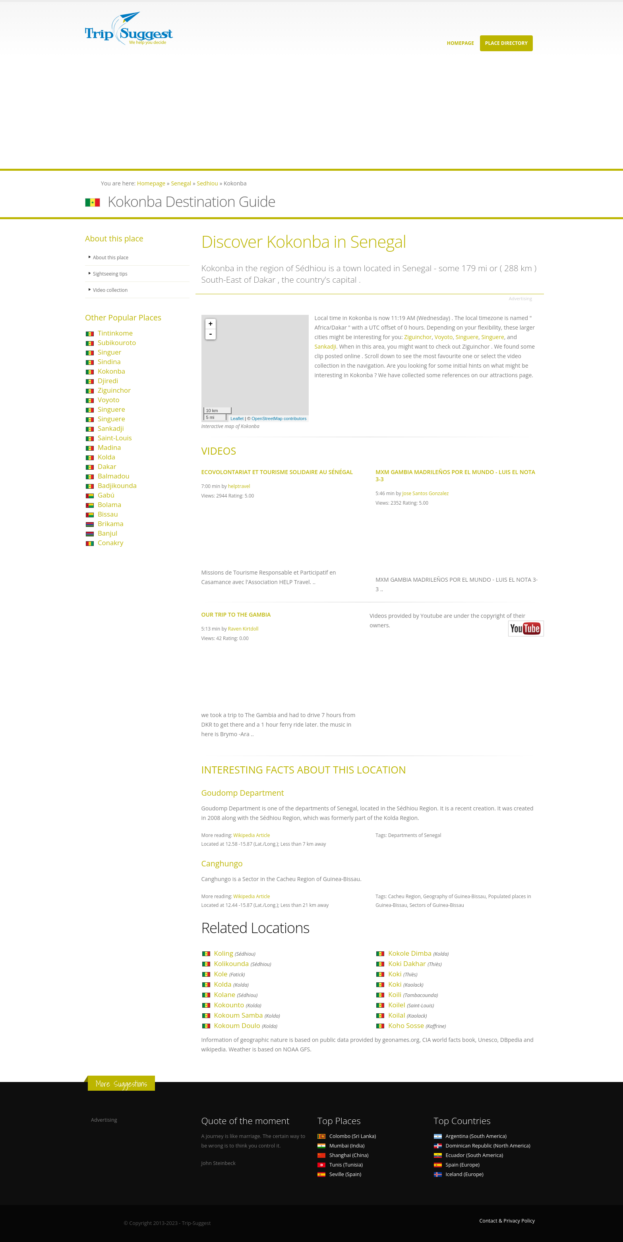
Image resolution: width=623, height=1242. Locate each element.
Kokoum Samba (247, 1015)
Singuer (109, 352)
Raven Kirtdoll (243, 628)
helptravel (239, 486)
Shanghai (342, 1155)
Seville (339, 1174)
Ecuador (468, 1155)
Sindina (109, 361)
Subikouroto (117, 342)
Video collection (111, 289)
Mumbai (340, 1145)
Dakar (107, 466)
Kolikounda (242, 963)
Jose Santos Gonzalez (425, 493)
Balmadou (114, 475)
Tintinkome (115, 333)
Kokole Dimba (418, 953)
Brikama (111, 523)
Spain (457, 1164)
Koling (234, 953)
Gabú (106, 494)
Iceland (459, 1174)
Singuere (111, 409)
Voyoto (109, 399)
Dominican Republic (482, 1145)
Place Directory (506, 43)
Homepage (460, 43)
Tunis (340, 1164)
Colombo (346, 1136)
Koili (413, 994)
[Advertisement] (238, 113)
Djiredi (108, 380)
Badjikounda (117, 485)
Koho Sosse (417, 1025)
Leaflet (237, 418)
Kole (229, 973)
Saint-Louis (115, 437)
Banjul (107, 533)
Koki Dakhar (415, 963)
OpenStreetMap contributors (279, 418)
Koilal (407, 1015)
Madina (109, 447)
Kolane (236, 994)
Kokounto (237, 1004)
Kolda (106, 456)
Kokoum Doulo (246, 1025)
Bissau (108, 514)
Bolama (109, 504)
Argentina (470, 1136)
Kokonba (111, 371)
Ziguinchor (114, 390)
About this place (111, 257)
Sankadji (111, 428)
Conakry (110, 542)
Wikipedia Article (251, 835)
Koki (402, 973)
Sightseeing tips (111, 273)
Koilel (411, 1004)
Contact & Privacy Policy (507, 1220)
